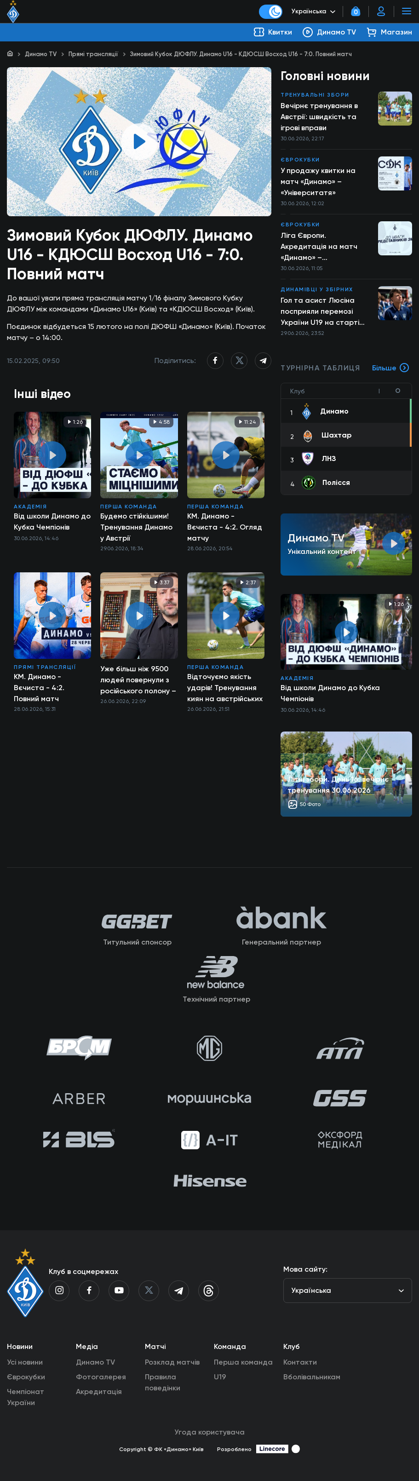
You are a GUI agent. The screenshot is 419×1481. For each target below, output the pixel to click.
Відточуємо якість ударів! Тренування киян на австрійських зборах (225, 687)
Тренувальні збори (315, 95)
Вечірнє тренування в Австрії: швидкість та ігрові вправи (319, 116)
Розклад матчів (172, 1362)
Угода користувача (209, 1432)
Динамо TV (41, 54)
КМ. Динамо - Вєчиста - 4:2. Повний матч (39, 687)
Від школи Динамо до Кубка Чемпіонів (52, 521)
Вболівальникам (311, 1376)
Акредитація (99, 1391)
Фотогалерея (101, 1376)
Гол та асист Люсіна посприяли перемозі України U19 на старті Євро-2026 (320, 312)
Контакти (300, 1362)
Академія (30, 506)
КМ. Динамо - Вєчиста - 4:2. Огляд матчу (224, 527)
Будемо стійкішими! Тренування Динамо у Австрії (136, 527)
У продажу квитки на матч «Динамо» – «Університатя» (318, 181)
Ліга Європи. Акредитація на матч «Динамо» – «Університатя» (319, 247)
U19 (220, 1376)
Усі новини (25, 1362)
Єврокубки (300, 159)
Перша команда (128, 506)
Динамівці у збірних (317, 289)
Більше (391, 368)
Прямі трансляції (93, 54)
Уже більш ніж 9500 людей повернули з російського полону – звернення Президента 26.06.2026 (138, 680)
